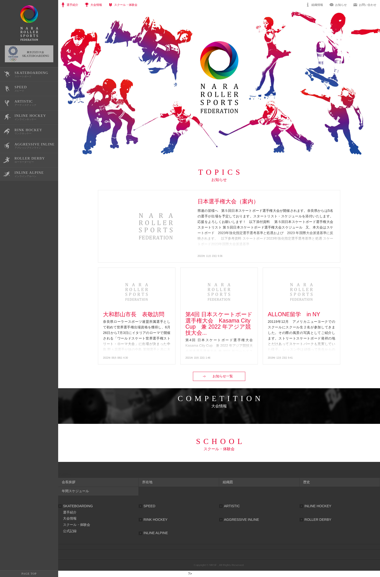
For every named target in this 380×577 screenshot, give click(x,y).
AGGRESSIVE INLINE (241, 520)
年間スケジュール (75, 491)
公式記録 (70, 531)
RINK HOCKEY (155, 520)
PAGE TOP (29, 573)
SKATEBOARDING (78, 506)
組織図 (228, 482)
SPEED (149, 506)
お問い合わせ (367, 4)
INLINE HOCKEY (317, 506)
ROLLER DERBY (317, 520)
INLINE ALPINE (155, 533)
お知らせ (341, 4)
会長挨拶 (68, 482)
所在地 (147, 482)
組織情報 (317, 4)
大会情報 (70, 518)
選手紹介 (70, 512)
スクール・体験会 (76, 525)
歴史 (306, 482)
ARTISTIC (232, 506)
